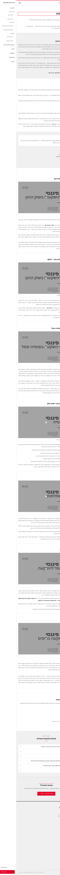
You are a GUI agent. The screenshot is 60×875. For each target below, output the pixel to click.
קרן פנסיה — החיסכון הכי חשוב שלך (48, 156)
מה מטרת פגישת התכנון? (30, 751)
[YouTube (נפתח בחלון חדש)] (47, 816)
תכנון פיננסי (55, 824)
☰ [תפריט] (3, 2)
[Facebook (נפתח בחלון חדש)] (53, 816)
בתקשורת (56, 847)
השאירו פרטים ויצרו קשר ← (30, 793)
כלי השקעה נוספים (52, 164)
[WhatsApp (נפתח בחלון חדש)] (44, 816)
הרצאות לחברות (55, 833)
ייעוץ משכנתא (55, 831)
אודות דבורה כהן (54, 844)
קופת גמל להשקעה (52, 161)
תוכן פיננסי (55, 849)
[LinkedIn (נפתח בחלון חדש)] (50, 816)
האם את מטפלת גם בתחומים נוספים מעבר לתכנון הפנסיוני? (30, 766)
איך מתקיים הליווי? (30, 770)
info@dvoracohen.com (53, 862)
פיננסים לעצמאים (54, 836)
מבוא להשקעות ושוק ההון (51, 152)
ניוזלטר (56, 852)
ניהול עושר (56, 826)
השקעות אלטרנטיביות (53, 828)
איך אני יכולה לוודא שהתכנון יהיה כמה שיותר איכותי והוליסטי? (30, 747)
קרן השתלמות (53, 159)
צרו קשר (56, 860)
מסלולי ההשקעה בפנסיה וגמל (50, 154)
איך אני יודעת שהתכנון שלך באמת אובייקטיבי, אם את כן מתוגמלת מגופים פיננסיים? (30, 761)
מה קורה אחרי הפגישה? (30, 756)
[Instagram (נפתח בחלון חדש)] (56, 816)
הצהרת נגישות (55, 865)
